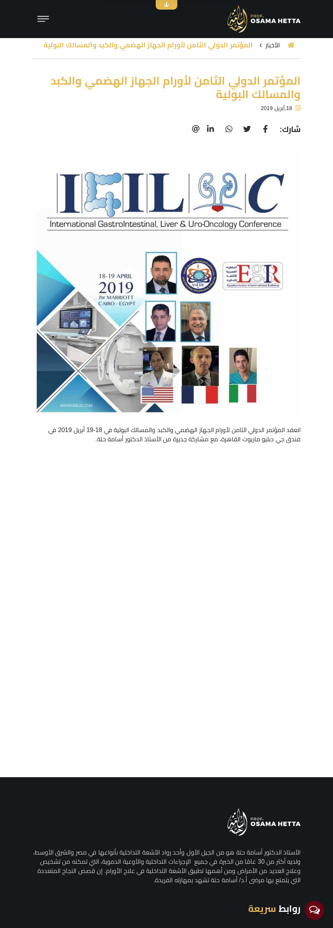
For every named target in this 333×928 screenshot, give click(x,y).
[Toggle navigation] (43, 19)
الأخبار (273, 45)
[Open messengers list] (314, 910)
